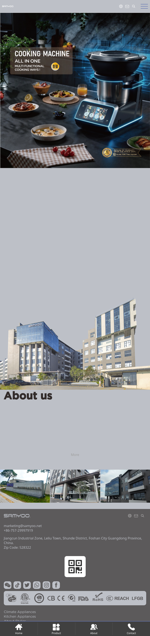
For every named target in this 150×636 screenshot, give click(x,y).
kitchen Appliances (20, 616)
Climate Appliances (20, 612)
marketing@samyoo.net (23, 525)
